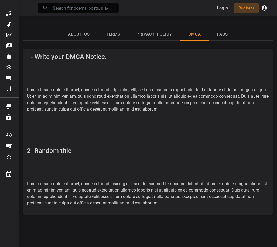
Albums (9, 46)
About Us (79, 34)
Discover (9, 13)
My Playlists (9, 146)
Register (246, 8)
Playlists (9, 78)
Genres (9, 67)
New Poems (9, 24)
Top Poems (9, 35)
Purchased (9, 117)
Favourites (9, 156)
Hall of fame (9, 89)
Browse (9, 106)
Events (9, 174)
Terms (113, 34)
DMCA (194, 34)
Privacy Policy (154, 34)
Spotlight (9, 56)
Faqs (222, 34)
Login (222, 7)
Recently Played (9, 135)
